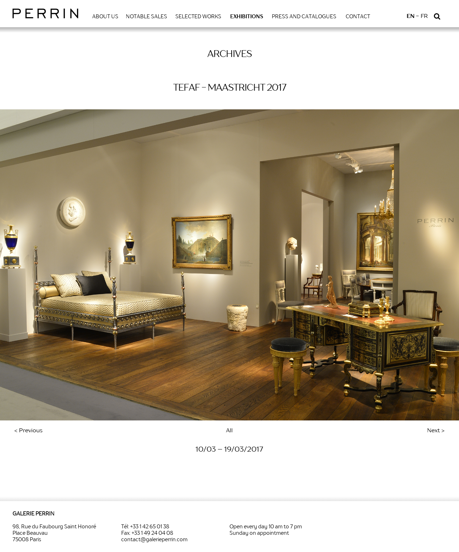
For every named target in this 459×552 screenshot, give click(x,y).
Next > (436, 431)
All (229, 431)
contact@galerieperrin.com (154, 539)
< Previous (28, 431)
